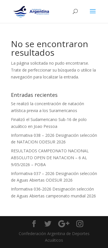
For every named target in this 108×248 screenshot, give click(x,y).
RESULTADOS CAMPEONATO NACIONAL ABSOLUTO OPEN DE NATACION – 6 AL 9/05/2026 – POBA (50, 157)
